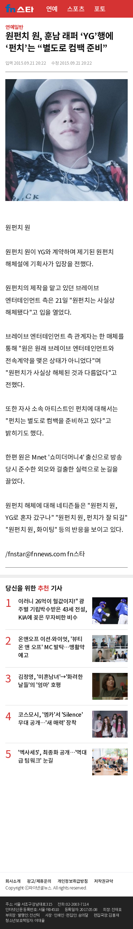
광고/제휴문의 (39, 881)
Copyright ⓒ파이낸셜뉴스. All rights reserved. (46, 887)
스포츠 (76, 9)
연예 (52, 9)
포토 (100, 9)
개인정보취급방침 (72, 881)
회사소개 (13, 881)
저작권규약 (103, 881)
